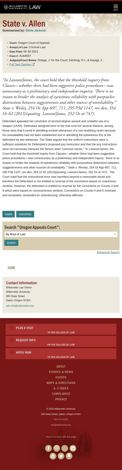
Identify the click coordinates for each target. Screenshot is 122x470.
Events (61, 377)
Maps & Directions (61, 382)
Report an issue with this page (61, 436)
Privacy (61, 399)
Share (8, 214)
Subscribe (25, 214)
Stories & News (61, 371)
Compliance (61, 393)
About (61, 366)
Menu (115, 7)
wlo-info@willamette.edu (20, 305)
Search (11, 242)
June (11, 267)
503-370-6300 (61, 419)
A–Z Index (61, 388)
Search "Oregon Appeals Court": (32, 227)
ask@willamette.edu (61, 425)
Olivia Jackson (36, 30)
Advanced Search (108, 252)
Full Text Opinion (20, 64)
